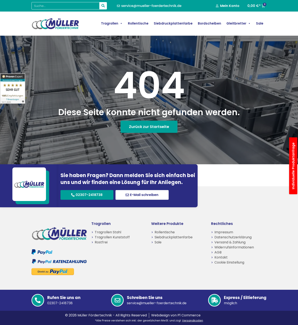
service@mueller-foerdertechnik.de (156, 303)
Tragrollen (112, 23)
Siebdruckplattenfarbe (173, 23)
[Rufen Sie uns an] (38, 300)
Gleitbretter (238, 23)
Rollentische (138, 23)
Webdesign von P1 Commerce (176, 315)
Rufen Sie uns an (63, 297)
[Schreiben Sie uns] (117, 300)
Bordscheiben (209, 23)
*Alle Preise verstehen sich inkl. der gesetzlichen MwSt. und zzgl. (149, 320)
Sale (259, 23)
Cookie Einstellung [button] (229, 262)
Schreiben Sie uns (145, 297)
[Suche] (103, 5)
